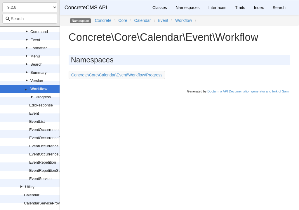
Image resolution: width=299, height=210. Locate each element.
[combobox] (29, 19)
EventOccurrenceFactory (50, 138)
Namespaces (188, 7)
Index (259, 7)
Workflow (38, 89)
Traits (240, 7)
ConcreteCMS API (86, 7)
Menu (35, 56)
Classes (159, 7)
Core (122, 20)
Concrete (103, 20)
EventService (40, 178)
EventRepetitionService (49, 170)
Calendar (31, 195)
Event (35, 40)
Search (36, 64)
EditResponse (41, 105)
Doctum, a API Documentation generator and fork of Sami (248, 91)
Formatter (38, 48)
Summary (38, 72)
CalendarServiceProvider (45, 203)
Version (36, 80)
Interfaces (217, 7)
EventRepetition (42, 162)
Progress (43, 97)
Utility (29, 187)
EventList (37, 121)
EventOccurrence (43, 129)
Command (39, 31)
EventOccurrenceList (47, 146)
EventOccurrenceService (50, 154)
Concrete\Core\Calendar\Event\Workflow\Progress (117, 75)
